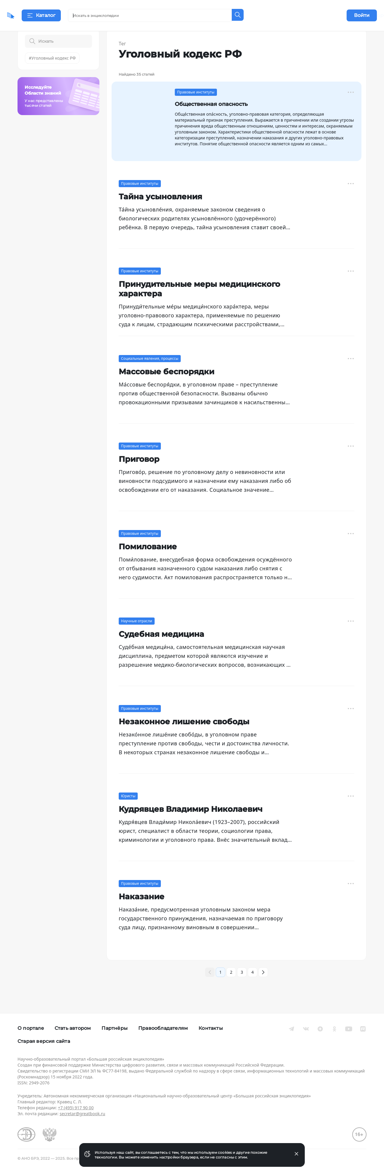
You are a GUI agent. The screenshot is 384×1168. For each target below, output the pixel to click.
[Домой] (28, 15)
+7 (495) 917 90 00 (75, 1107)
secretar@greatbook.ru (82, 1113)
